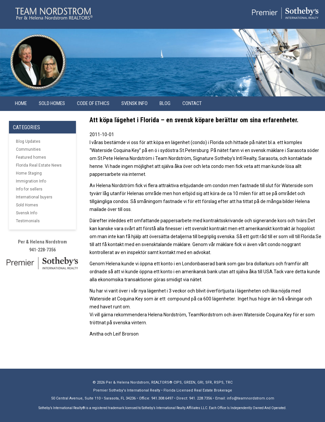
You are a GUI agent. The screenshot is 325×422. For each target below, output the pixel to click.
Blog (165, 103)
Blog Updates (28, 141)
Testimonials (28, 221)
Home (21, 103)
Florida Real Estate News (39, 165)
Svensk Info (26, 213)
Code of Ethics (93, 103)
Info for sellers (29, 189)
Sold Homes (52, 103)
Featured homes (31, 157)
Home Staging (29, 173)
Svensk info (134, 103)
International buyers (34, 197)
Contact (192, 103)
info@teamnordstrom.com (250, 398)
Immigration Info (31, 181)
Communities (28, 149)
